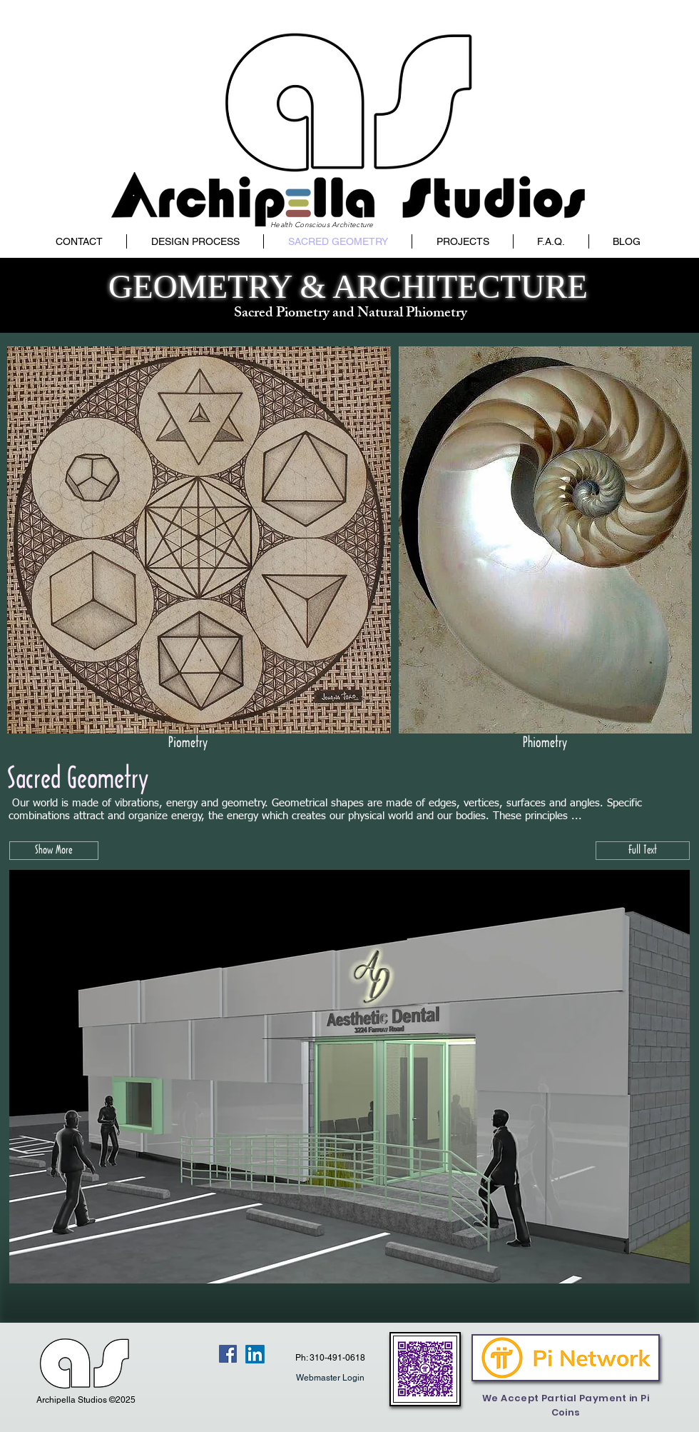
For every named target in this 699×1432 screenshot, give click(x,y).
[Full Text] (643, 850)
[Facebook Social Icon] (228, 1354)
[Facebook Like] (189, 1354)
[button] (53, 850)
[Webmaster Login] (330, 1378)
